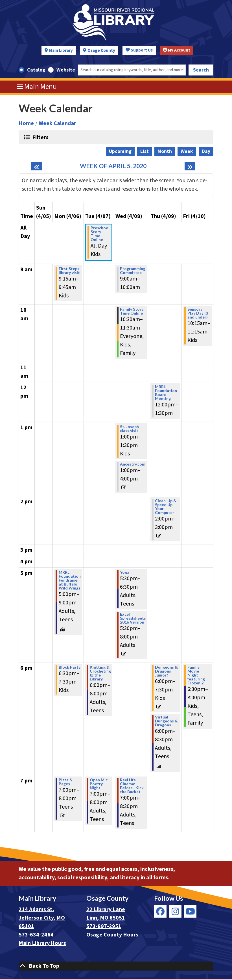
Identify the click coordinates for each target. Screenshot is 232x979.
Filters (40, 137)
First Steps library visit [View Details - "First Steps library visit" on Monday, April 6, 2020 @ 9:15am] (69, 271)
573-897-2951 (103, 926)
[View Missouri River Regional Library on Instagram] (175, 911)
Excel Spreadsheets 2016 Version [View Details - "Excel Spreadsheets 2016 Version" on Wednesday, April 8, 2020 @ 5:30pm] (133, 618)
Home (26, 123)
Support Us (139, 50)
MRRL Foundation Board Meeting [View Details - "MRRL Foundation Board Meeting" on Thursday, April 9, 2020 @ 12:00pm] (166, 392)
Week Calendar (57, 123)
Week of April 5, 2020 (113, 166)
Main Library (61, 51)
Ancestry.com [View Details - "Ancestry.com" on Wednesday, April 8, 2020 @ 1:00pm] (132, 464)
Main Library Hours (42, 943)
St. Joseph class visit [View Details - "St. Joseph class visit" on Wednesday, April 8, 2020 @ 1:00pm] (129, 429)
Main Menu (37, 87)
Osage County (101, 51)
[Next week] (190, 166)
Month (164, 151)
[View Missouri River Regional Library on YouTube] (190, 911)
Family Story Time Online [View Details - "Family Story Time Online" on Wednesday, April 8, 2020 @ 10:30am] (131, 311)
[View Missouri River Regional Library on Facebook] (160, 911)
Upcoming (120, 151)
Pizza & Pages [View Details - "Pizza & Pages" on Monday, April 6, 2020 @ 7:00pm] (66, 782)
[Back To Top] (116, 966)
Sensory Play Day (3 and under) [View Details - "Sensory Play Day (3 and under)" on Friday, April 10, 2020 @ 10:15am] (197, 313)
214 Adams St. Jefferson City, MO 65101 (42, 917)
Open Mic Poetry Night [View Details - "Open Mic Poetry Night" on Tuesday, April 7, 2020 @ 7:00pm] (99, 784)
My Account (176, 50)
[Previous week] (36, 166)
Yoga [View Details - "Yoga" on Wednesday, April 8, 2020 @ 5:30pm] (124, 572)
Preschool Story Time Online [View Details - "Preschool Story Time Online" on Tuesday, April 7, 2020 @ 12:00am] (100, 234)
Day (206, 151)
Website (65, 70)
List (144, 151)
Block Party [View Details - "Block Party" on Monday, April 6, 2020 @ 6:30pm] (69, 667)
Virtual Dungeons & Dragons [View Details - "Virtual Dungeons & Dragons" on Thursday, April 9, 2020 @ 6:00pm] (166, 721)
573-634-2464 (36, 935)
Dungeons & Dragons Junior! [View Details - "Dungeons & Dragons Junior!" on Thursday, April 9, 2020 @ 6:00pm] (166, 671)
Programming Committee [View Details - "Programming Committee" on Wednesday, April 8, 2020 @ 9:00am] (132, 271)
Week (187, 151)
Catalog (36, 70)
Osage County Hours (112, 935)
